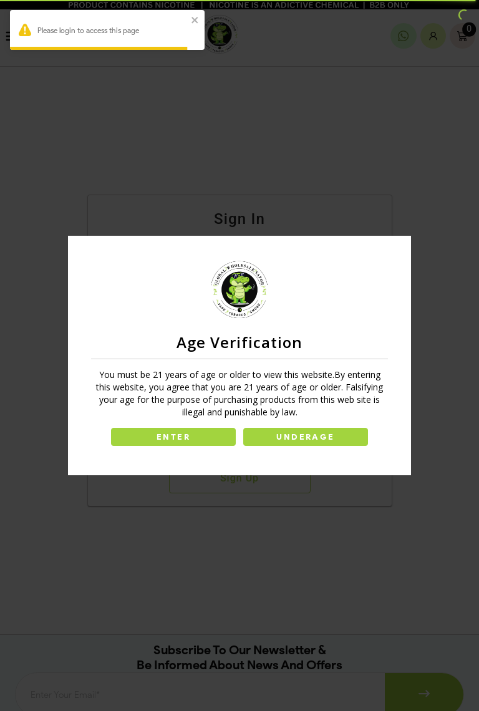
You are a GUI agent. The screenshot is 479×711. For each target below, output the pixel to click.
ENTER (173, 437)
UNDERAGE (305, 437)
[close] (195, 21)
